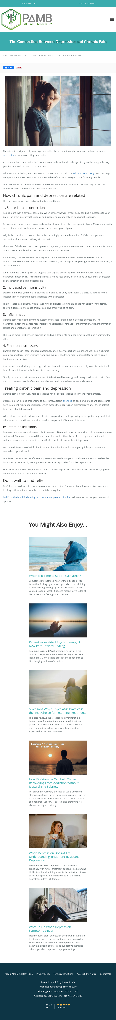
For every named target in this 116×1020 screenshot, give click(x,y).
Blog (27, 55)
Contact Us (105, 973)
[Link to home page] (36, 19)
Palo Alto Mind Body (12, 55)
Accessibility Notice (86, 973)
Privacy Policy (43, 973)
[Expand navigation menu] (112, 19)
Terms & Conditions (63, 973)
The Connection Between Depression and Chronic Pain (57, 55)
